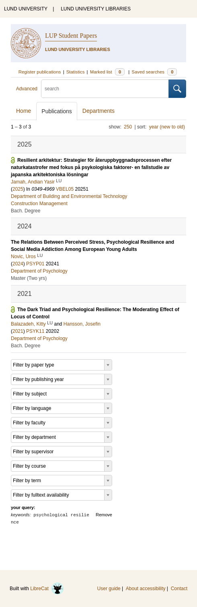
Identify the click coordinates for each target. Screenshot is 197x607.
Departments (98, 111)
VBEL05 (65, 189)
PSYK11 (35, 331)
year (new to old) (167, 127)
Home (23, 111)
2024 (17, 264)
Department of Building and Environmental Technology (69, 196)
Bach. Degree (25, 211)
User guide (109, 588)
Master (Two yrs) (29, 278)
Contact (179, 588)
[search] (105, 88)
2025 (17, 189)
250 (128, 127)
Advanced (26, 89)
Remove (104, 514)
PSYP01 (35, 264)
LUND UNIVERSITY (25, 9)
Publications (56, 111)
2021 (17, 331)
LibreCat (47, 588)
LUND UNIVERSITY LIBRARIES (96, 9)
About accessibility (146, 588)
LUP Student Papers (71, 35)
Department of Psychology (39, 271)
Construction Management (39, 203)
